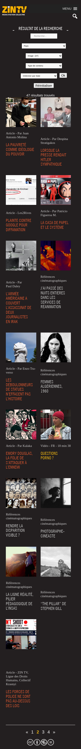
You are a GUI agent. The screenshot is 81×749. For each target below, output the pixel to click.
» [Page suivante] (54, 732)
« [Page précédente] (27, 732)
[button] (66, 8)
